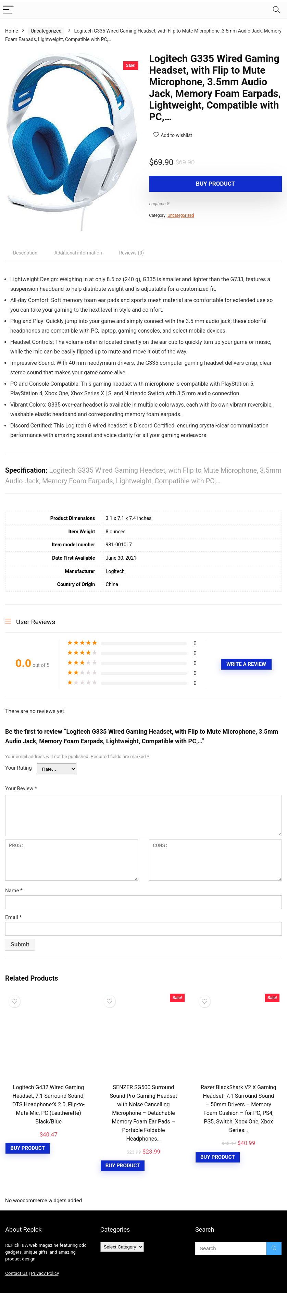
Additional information (78, 253)
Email (13, 917)
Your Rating (18, 768)
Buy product (188, 183)
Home (11, 31)
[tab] (25, 253)
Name (14, 890)
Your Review (21, 788)
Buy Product (27, 1148)
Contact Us (16, 1273)
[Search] (276, 9)
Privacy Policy (45, 1273)
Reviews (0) (131, 253)
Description (25, 253)
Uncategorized (46, 31)
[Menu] (8, 9)
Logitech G (159, 203)
